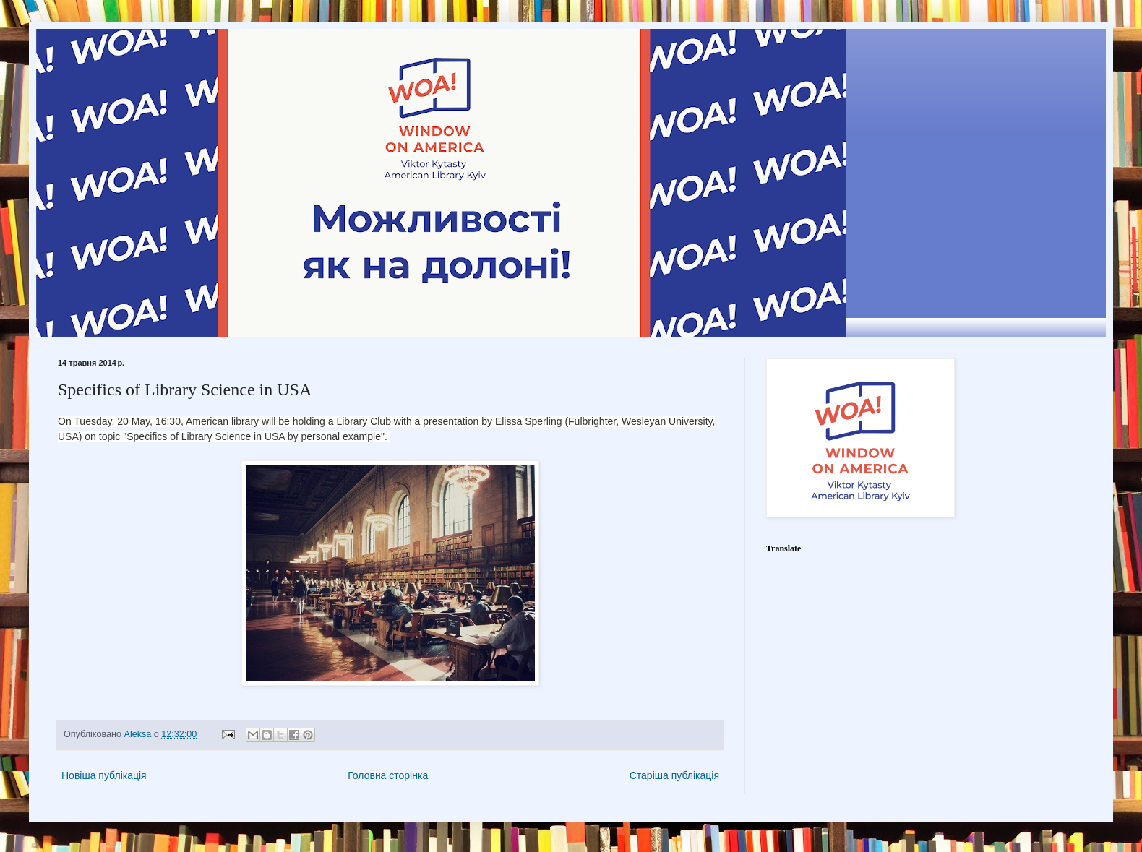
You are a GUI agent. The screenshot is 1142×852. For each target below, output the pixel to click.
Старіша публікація (674, 775)
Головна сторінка (388, 775)
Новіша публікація (104, 775)
